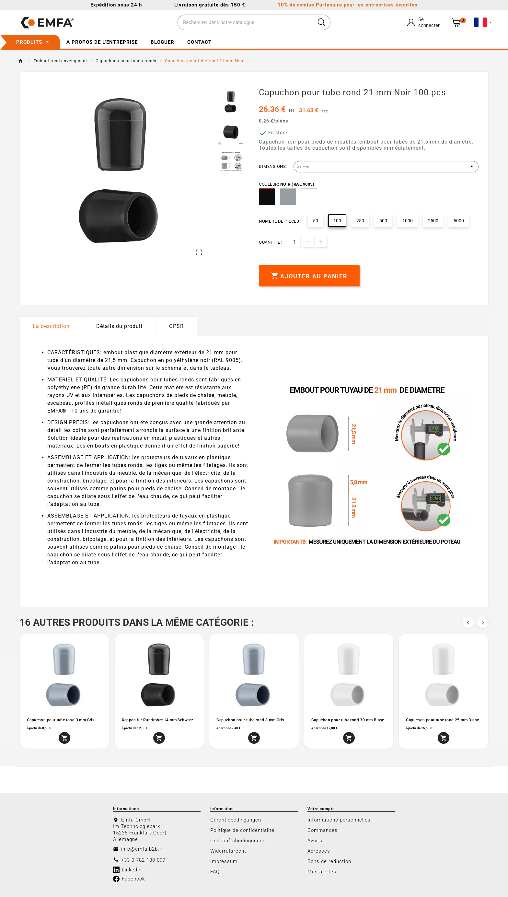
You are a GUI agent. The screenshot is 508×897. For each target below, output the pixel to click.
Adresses (318, 851)
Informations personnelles (339, 820)
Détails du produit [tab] (119, 326)
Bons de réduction (329, 861)
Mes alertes (321, 872)
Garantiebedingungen (235, 820)
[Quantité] (295, 242)
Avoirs (314, 841)
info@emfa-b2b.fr (142, 849)
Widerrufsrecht (228, 851)
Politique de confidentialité (242, 830)
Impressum (223, 861)
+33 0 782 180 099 (143, 860)
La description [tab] (51, 326)
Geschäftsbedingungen (238, 841)
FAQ (215, 872)
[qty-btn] (321, 241)
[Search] (321, 22)
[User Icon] (424, 22)
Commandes (322, 830)
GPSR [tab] (176, 326)
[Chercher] (245, 22)
